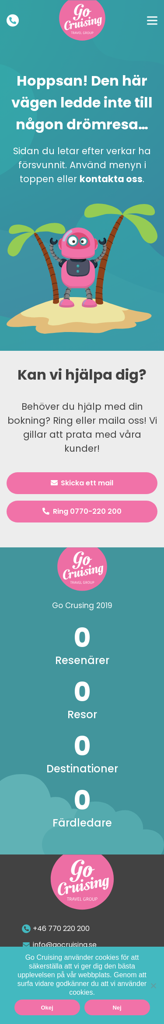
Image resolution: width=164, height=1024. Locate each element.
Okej (47, 1007)
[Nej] (153, 985)
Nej (116, 1007)
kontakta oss (111, 179)
